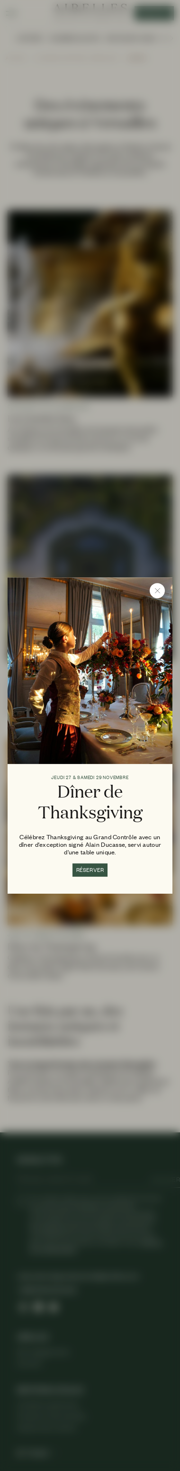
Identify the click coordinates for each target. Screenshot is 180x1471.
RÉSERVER (90, 870)
